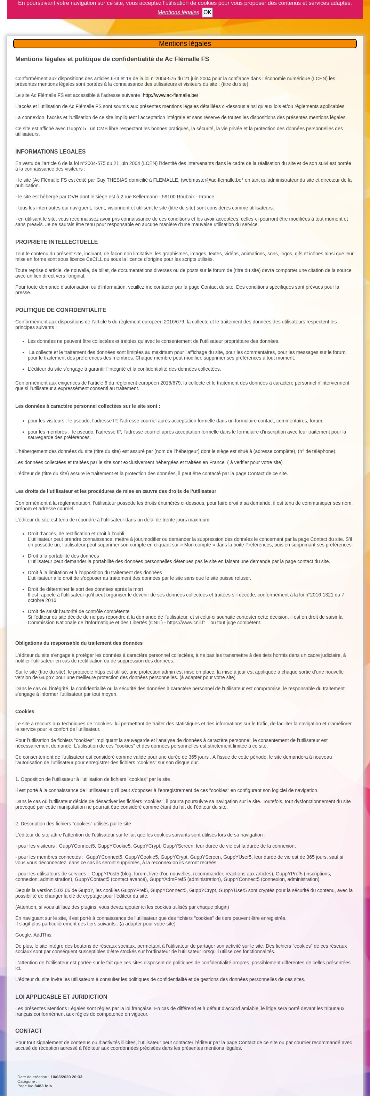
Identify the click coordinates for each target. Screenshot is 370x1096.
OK (207, 12)
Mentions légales (185, 43)
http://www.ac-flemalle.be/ (171, 95)
